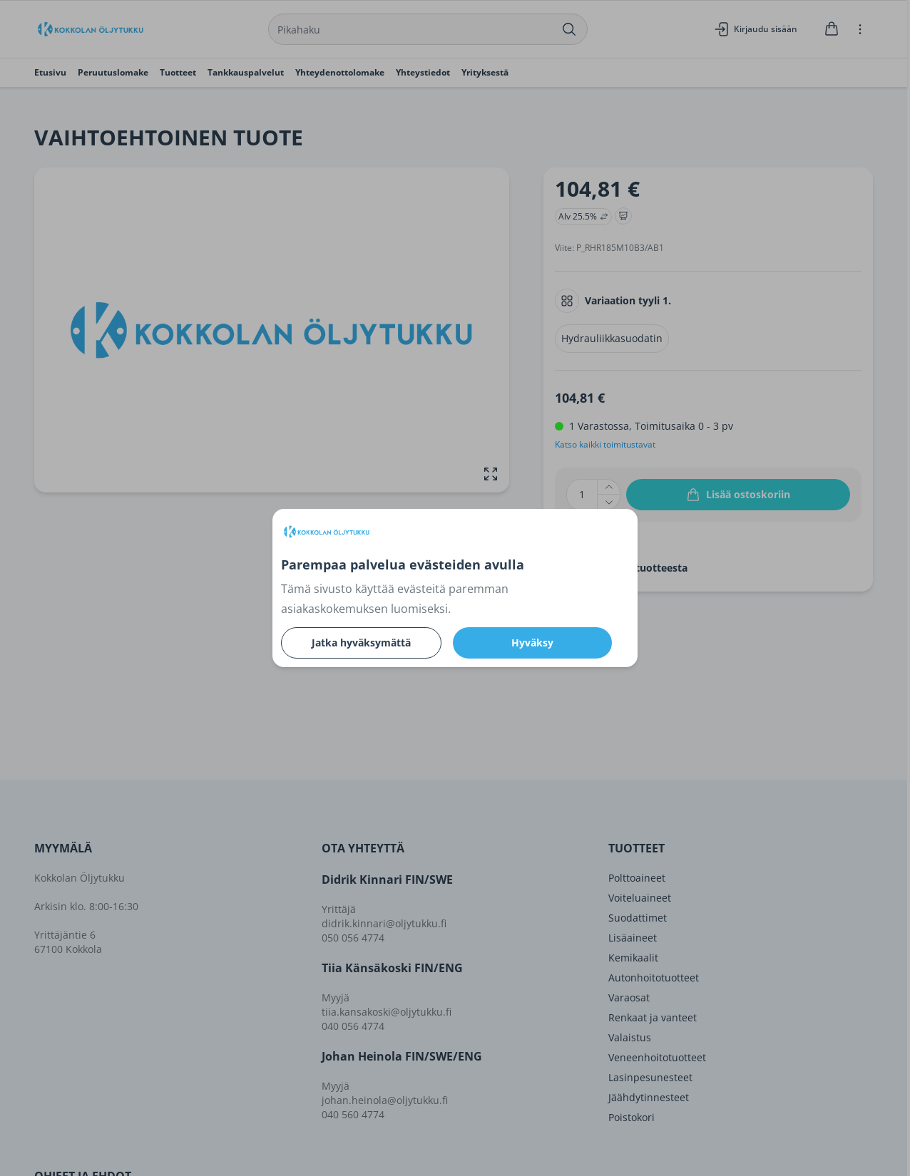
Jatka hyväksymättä (361, 642)
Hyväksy (532, 642)
